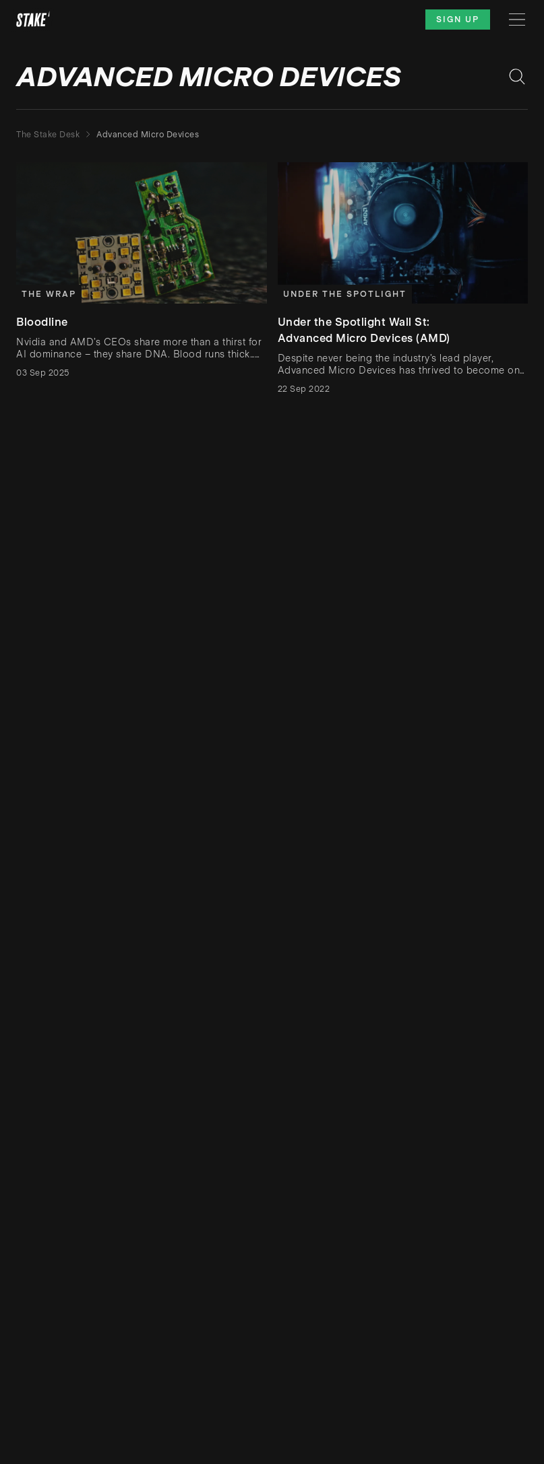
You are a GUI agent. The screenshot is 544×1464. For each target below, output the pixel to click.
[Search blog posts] (517, 77)
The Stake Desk (48, 134)
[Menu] (517, 19)
